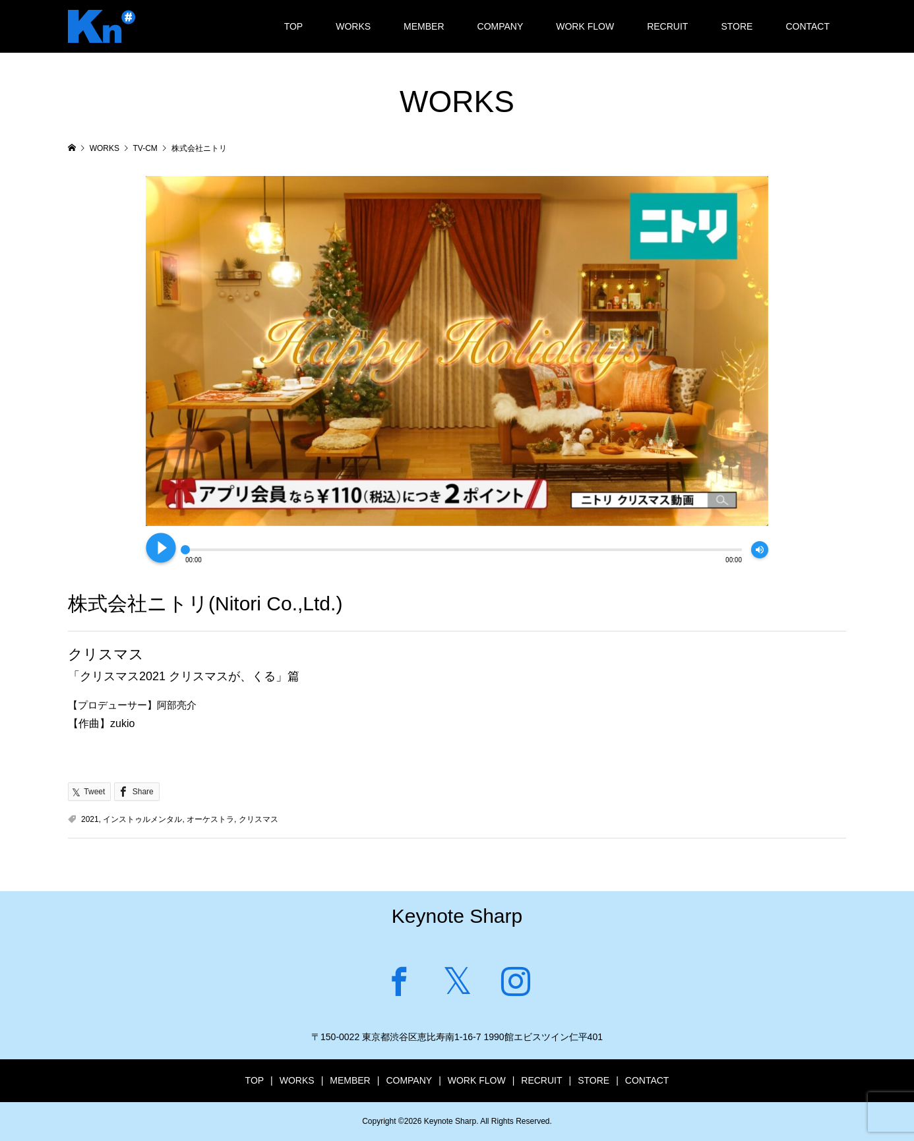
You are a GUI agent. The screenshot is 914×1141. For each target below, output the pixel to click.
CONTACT (807, 26)
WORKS (353, 26)
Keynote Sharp (457, 916)
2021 (90, 819)
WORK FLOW (585, 26)
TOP (293, 26)
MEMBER (424, 26)
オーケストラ (210, 819)
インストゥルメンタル (142, 819)
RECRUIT (667, 26)
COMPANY (500, 26)
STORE (736, 26)
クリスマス (258, 819)
